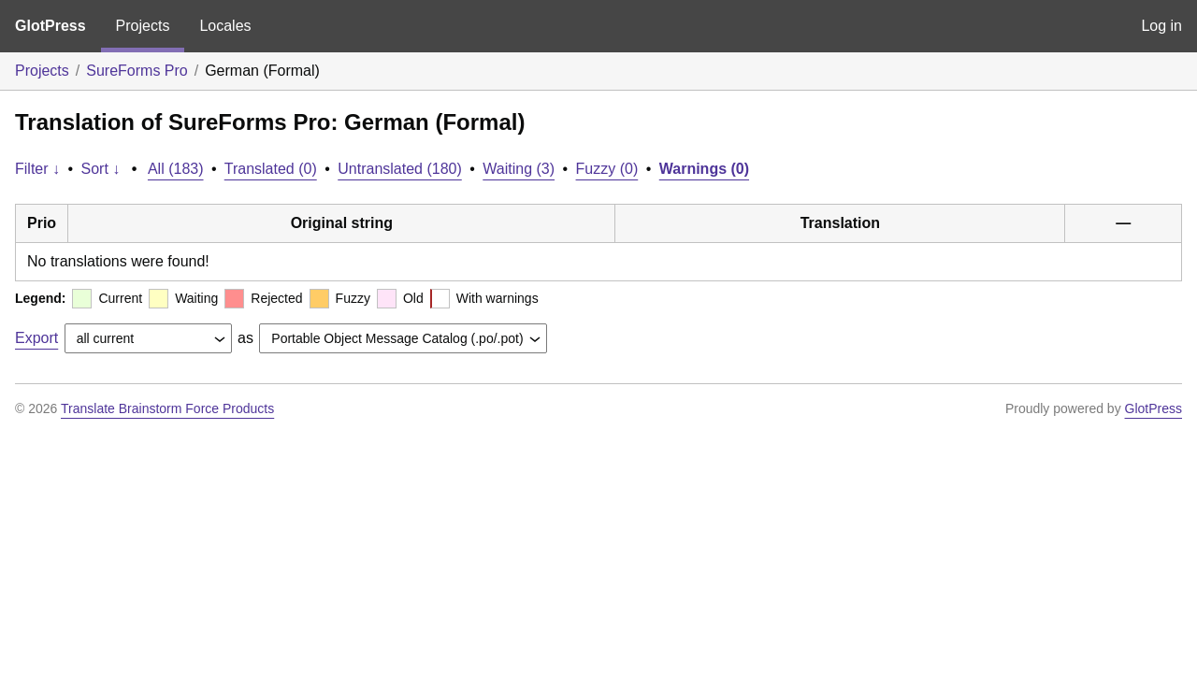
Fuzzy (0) (607, 169)
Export (36, 338)
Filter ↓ (37, 169)
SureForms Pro (136, 71)
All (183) (176, 169)
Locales (225, 26)
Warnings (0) (704, 169)
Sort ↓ (101, 169)
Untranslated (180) (400, 169)
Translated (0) (270, 169)
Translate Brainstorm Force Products (167, 408)
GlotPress (50, 26)
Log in (1161, 26)
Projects (143, 26)
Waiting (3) (519, 169)
